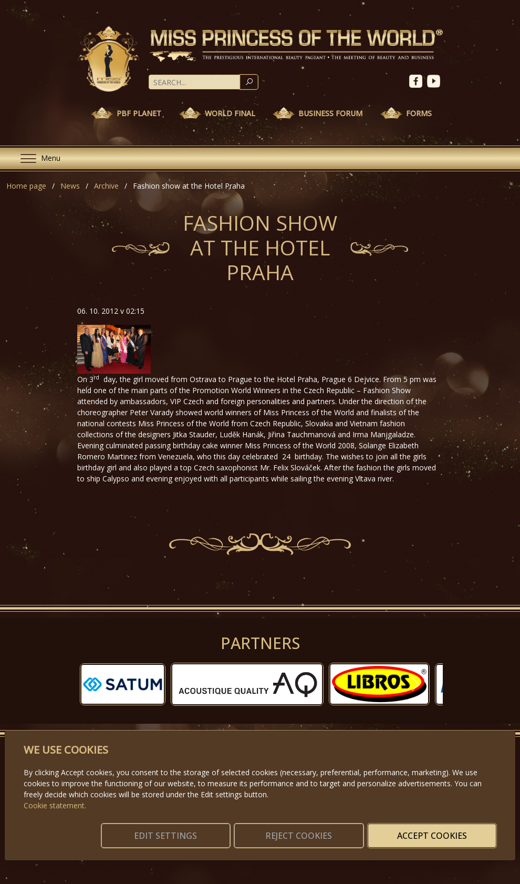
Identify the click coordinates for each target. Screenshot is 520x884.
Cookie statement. (55, 793)
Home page (26, 186)
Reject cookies (341, 829)
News (70, 186)
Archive (106, 186)
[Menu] (36, 158)
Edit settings (236, 829)
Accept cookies (446, 829)
